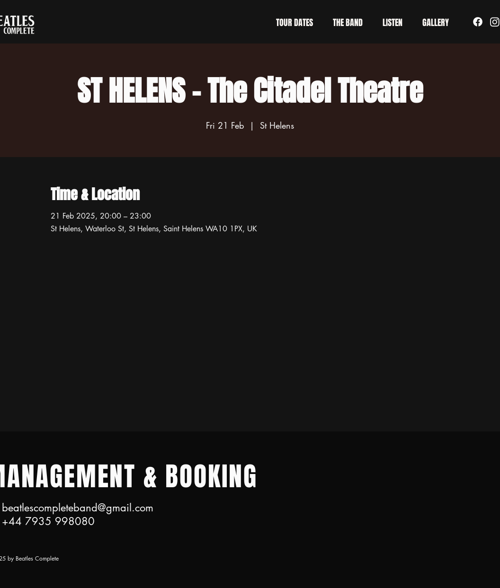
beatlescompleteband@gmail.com (77, 507)
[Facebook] (478, 22)
